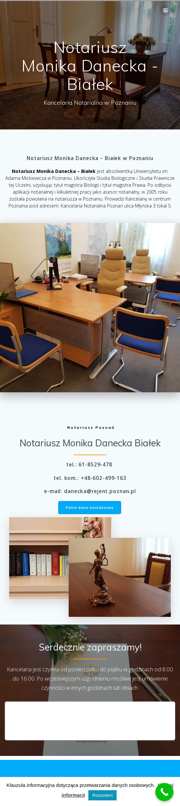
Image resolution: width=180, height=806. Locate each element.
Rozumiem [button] (102, 795)
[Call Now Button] (164, 792)
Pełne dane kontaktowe (90, 507)
